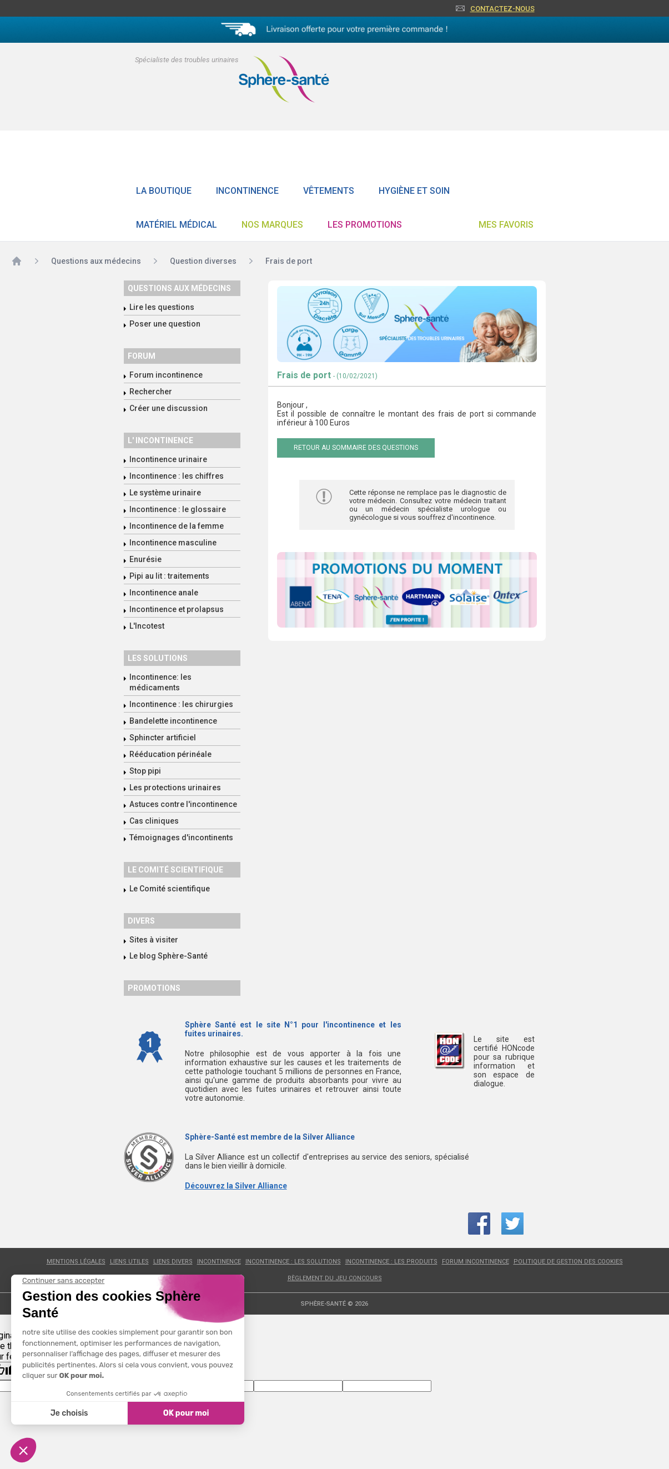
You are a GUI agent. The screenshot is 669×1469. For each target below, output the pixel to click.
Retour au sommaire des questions (356, 448)
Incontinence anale (163, 592)
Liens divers (173, 1261)
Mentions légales (76, 1261)
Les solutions (158, 658)
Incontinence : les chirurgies (181, 704)
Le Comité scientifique (169, 888)
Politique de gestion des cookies (568, 1261)
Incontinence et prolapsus (176, 609)
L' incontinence (160, 440)
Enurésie (145, 559)
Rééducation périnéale (170, 754)
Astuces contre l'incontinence (183, 804)
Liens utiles (129, 1261)
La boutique (164, 190)
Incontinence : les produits (391, 1261)
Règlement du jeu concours (335, 1278)
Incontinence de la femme (176, 526)
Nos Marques (272, 224)
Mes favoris (506, 224)
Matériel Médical (176, 224)
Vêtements (328, 190)
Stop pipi (145, 770)
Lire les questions (161, 307)
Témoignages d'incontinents (181, 837)
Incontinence (247, 190)
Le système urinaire (165, 492)
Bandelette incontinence (173, 720)
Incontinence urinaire (168, 459)
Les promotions (365, 224)
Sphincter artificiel (162, 737)
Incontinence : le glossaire (177, 509)
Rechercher (150, 391)
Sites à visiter (153, 939)
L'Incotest (146, 625)
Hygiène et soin (414, 190)
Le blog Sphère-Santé (168, 955)
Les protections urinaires (175, 787)
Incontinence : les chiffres (176, 476)
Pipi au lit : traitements (169, 575)
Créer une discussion (168, 408)
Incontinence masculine (173, 542)
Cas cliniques (154, 820)
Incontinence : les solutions (293, 1261)
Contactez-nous (502, 8)
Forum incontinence (166, 374)
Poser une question (164, 323)
